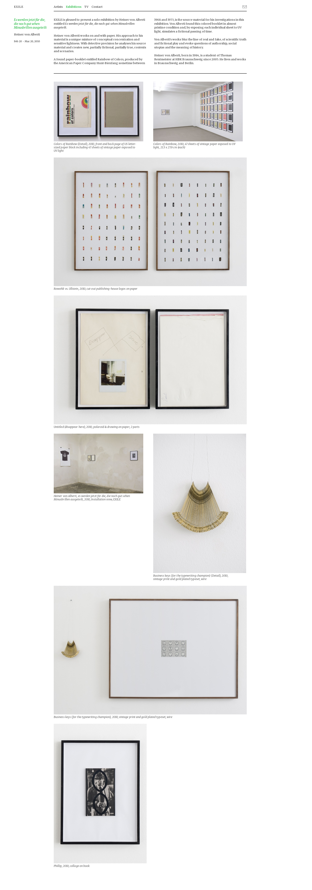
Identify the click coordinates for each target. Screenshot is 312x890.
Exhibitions (74, 7)
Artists (58, 7)
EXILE (18, 7)
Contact (97, 7)
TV (86, 7)
